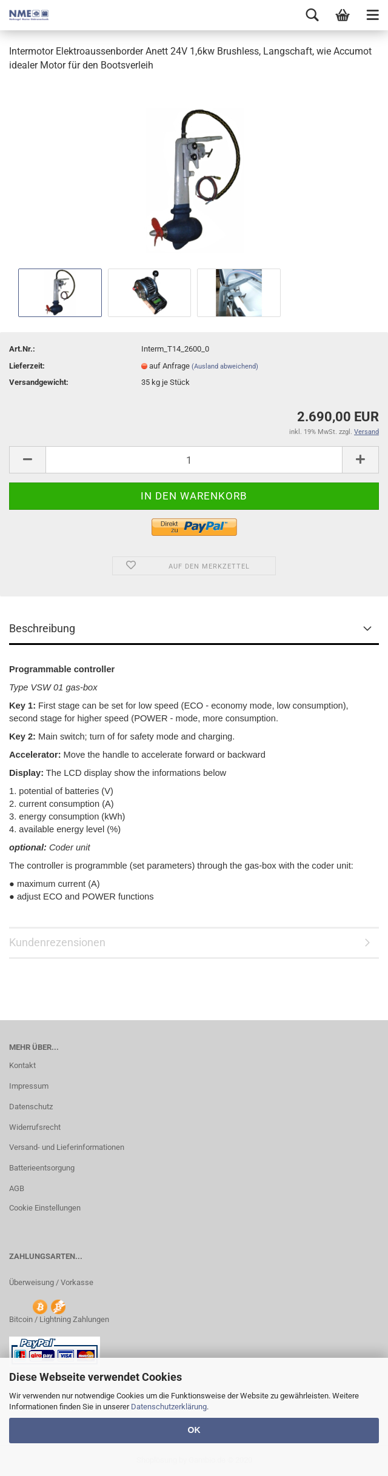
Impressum (28, 1085)
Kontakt (22, 1065)
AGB (16, 1188)
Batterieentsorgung (42, 1167)
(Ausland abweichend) (225, 366)
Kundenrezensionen (57, 942)
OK (194, 1430)
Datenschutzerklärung (169, 1406)
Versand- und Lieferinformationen (66, 1147)
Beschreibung (42, 628)
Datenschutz (31, 1106)
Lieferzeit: (27, 365)
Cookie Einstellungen (45, 1207)
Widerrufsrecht (35, 1127)
